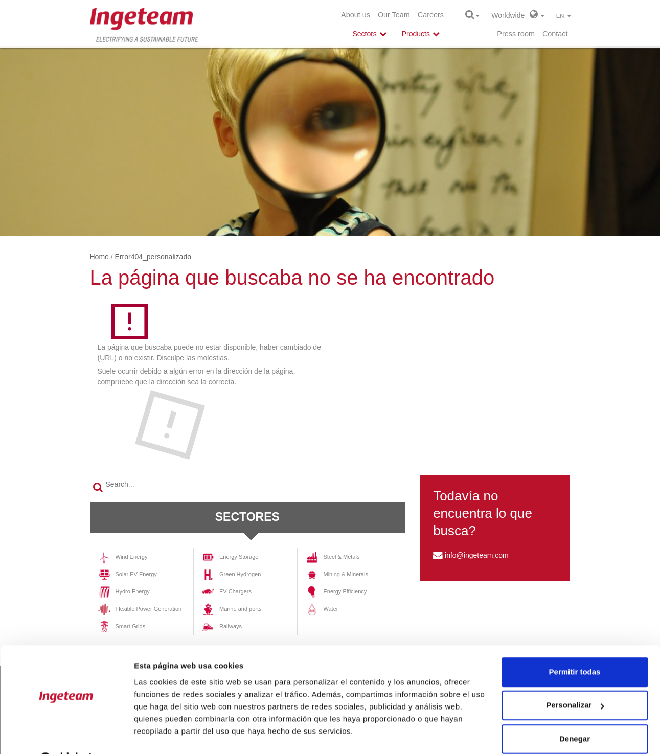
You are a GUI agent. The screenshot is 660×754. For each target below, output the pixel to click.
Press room (516, 34)
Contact (555, 34)
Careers (431, 15)
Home (99, 257)
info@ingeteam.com (477, 555)
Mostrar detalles (164, 733)
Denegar (574, 713)
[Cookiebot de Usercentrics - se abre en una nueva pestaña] (66, 734)
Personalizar (575, 679)
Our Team (394, 15)
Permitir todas (575, 646)
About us (355, 15)
